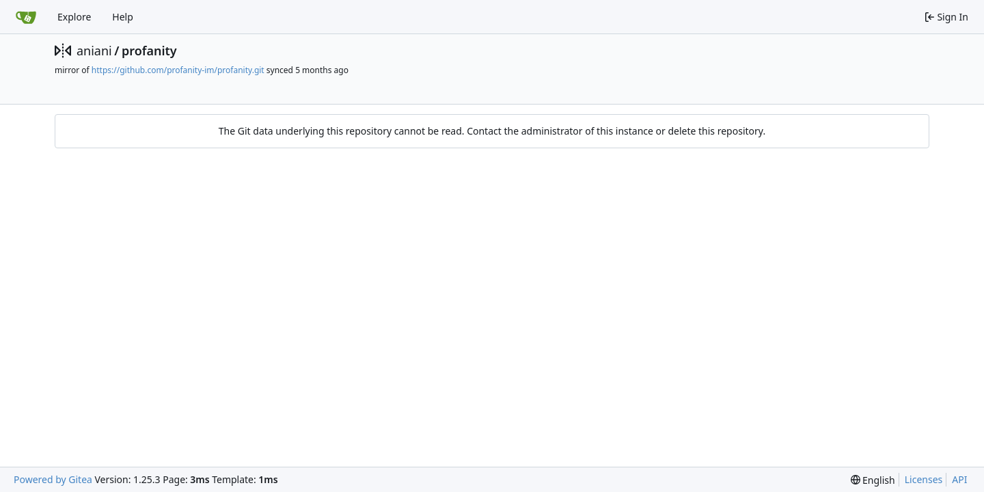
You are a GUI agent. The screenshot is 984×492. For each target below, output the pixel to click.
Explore (74, 16)
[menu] (873, 480)
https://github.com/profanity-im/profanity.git (178, 70)
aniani (94, 50)
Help (122, 16)
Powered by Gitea (53, 479)
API (959, 479)
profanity (149, 50)
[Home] (26, 17)
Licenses (924, 479)
